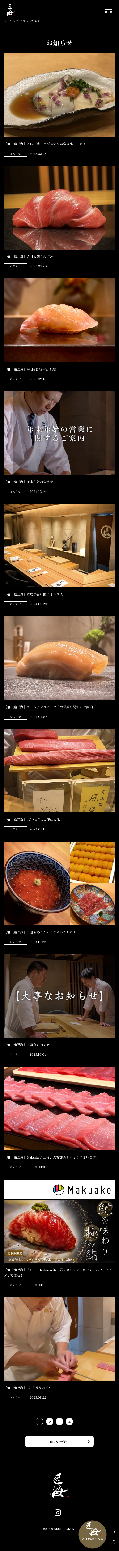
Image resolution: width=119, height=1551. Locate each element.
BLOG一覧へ (59, 1441)
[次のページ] (79, 1421)
